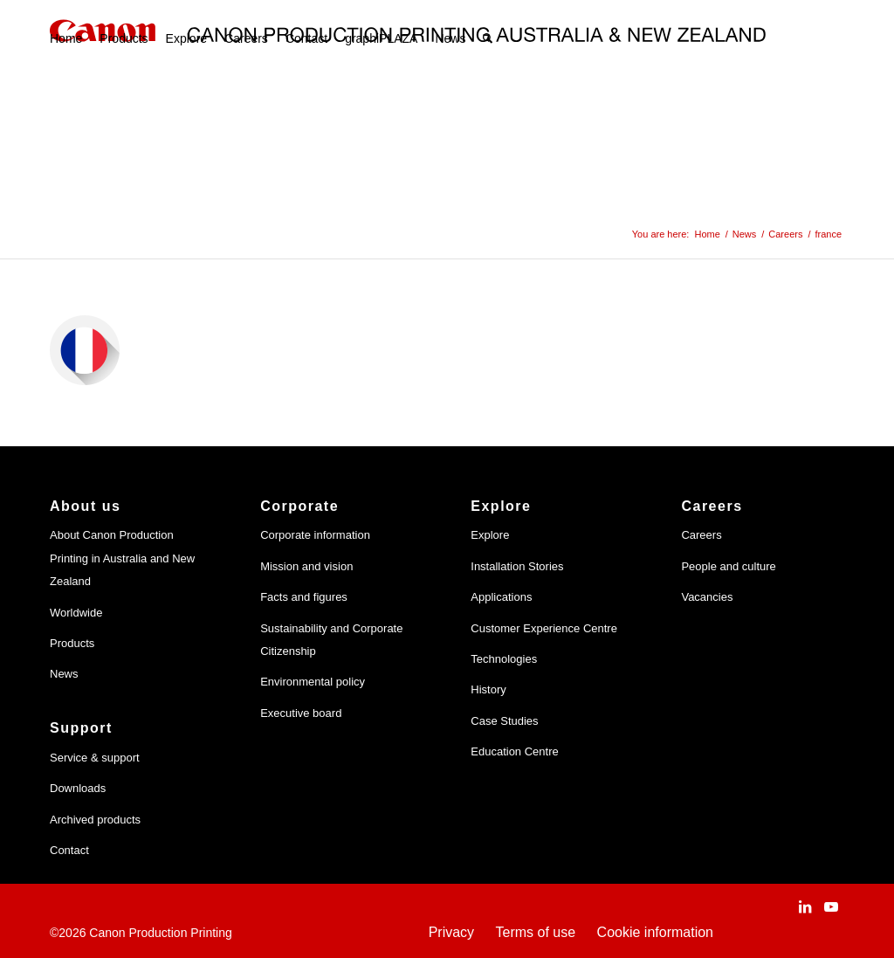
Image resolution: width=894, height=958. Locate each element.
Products (72, 643)
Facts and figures (303, 596)
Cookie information (655, 932)
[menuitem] (66, 38)
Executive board (300, 713)
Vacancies (706, 596)
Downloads (78, 788)
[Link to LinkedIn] (805, 906)
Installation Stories (517, 566)
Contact (69, 850)
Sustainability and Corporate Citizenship (331, 640)
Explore (490, 534)
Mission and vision (306, 566)
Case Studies (504, 720)
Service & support (95, 757)
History (488, 689)
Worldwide (76, 612)
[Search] (487, 38)
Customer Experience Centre (544, 628)
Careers (701, 534)
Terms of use (536, 932)
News (64, 673)
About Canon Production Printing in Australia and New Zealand (122, 558)
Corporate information (315, 534)
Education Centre (514, 751)
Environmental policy (312, 681)
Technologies (504, 658)
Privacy (451, 932)
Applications (501, 596)
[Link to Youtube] (831, 906)
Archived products (95, 819)
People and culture (728, 566)
